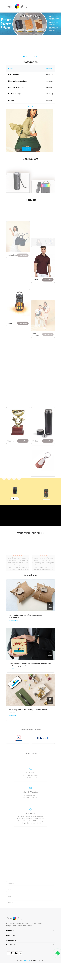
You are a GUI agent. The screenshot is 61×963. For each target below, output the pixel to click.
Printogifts (26, 960)
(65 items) (49, 68)
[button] (24, 56)
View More (30, 106)
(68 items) (49, 100)
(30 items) (49, 75)
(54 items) (49, 94)
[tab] (30, 68)
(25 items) (49, 81)
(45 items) (49, 87)
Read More (12, 620)
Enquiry (28, 149)
